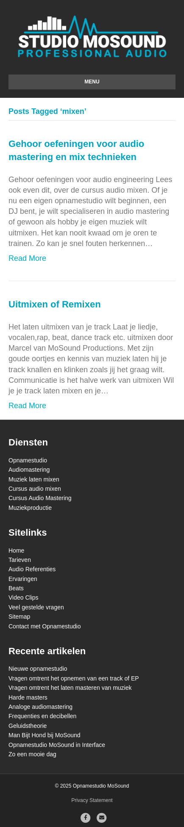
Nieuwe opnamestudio (37, 668)
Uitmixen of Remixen (54, 304)
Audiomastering (29, 469)
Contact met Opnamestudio (44, 626)
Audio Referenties (32, 569)
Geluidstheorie (27, 725)
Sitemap (19, 616)
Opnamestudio (27, 460)
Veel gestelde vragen (36, 607)
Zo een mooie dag (32, 754)
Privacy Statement (91, 800)
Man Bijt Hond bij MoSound (44, 735)
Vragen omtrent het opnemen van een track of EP (73, 678)
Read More (27, 258)
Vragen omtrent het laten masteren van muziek (70, 687)
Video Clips (23, 597)
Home (16, 550)
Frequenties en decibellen (42, 716)
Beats (16, 588)
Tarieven (19, 559)
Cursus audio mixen (34, 488)
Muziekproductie (30, 507)
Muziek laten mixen (33, 479)
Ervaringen (22, 578)
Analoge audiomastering (40, 706)
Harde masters (27, 697)
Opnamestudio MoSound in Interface (56, 744)
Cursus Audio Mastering (40, 498)
